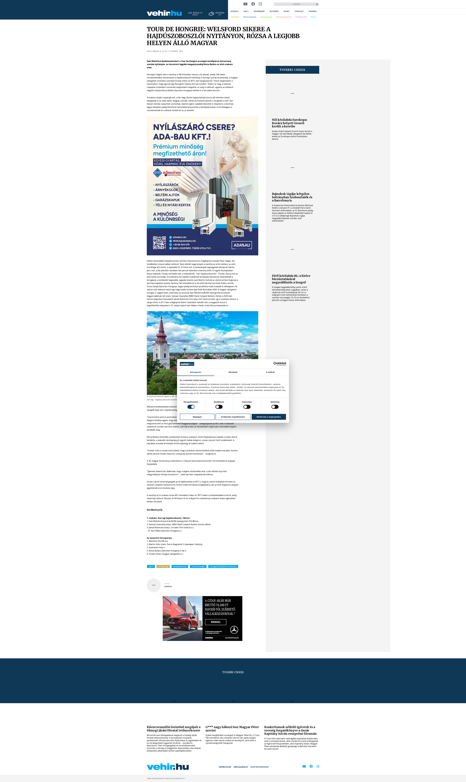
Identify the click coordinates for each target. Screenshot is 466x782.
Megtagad (197, 417)
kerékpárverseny (179, 566)
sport (151, 566)
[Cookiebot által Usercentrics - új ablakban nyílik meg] (275, 364)
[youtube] (245, 4)
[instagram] (260, 4)
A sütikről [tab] (270, 372)
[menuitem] (235, 11)
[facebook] (253, 4)
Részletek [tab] (233, 372)
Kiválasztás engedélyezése (233, 417)
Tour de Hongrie (198, 566)
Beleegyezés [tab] (195, 372)
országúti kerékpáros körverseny (223, 566)
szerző (166, 584)
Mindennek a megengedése (269, 417)
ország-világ (163, 566)
